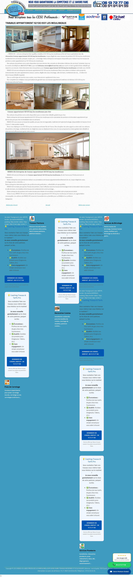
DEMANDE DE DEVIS (73, 11)
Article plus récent (11, 205)
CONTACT (62, 10)
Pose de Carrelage (12, 386)
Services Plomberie (87, 550)
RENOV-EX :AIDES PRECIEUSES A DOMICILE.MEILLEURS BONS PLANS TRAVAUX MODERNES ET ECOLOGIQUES (50, 568)
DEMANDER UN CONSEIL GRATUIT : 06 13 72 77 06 (15, 279)
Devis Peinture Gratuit (119, 571)
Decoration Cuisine (63, 313)
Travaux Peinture (36, 223)
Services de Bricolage (113, 223)
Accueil (48, 205)
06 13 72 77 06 (119, 564)
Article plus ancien (84, 205)
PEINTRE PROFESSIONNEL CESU (46, 11)
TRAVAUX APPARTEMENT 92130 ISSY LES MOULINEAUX (35, 23)
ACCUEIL (30, 10)
